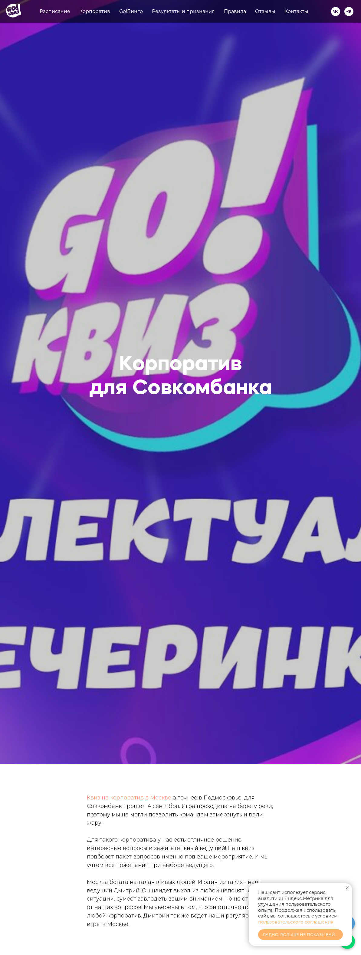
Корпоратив (94, 11)
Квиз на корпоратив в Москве (129, 797)
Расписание (55, 11)
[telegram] (348, 11)
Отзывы (265, 11)
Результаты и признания (183, 11)
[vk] (335, 11)
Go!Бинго (131, 11)
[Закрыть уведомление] (347, 888)
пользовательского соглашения (295, 922)
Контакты (296, 11)
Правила (235, 11)
